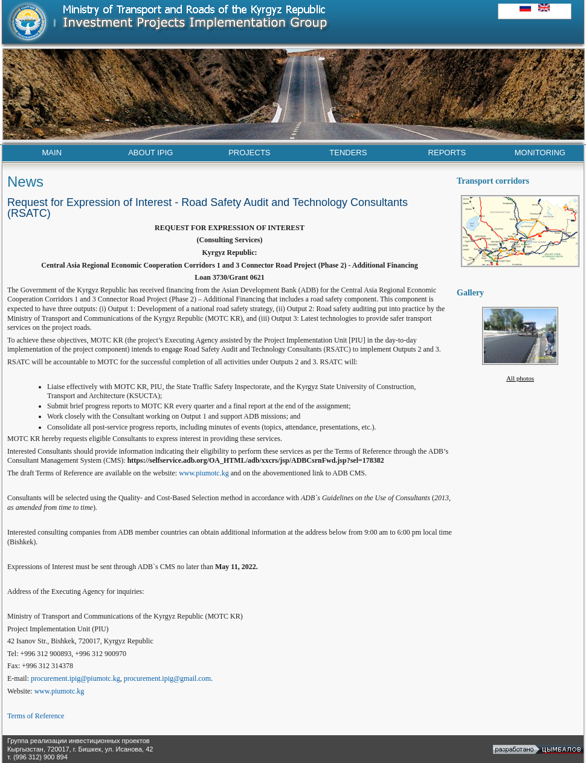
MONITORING (540, 152)
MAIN (52, 152)
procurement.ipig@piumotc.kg (75, 678)
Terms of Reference (35, 716)
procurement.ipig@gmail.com (167, 678)
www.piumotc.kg (204, 473)
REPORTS (447, 152)
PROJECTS (249, 152)
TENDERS (348, 152)
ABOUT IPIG (150, 152)
